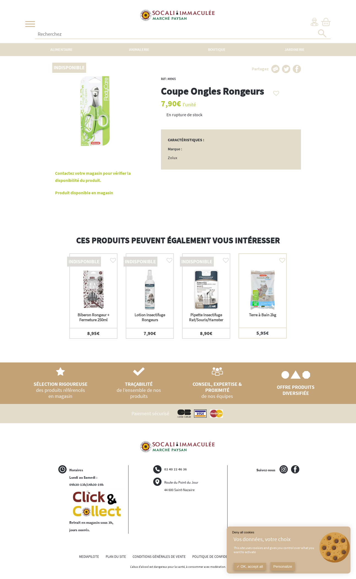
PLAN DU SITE (116, 556)
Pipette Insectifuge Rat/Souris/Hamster (206, 317)
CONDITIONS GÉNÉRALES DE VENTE (159, 556)
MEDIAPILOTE (89, 556)
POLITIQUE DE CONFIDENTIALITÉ (216, 556)
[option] (93, 296)
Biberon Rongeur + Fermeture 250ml (93, 317)
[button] (274, 91)
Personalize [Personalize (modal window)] (282, 566)
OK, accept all (250, 566)
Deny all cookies (243, 532)
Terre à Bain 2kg (262, 314)
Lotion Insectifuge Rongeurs (150, 317)
